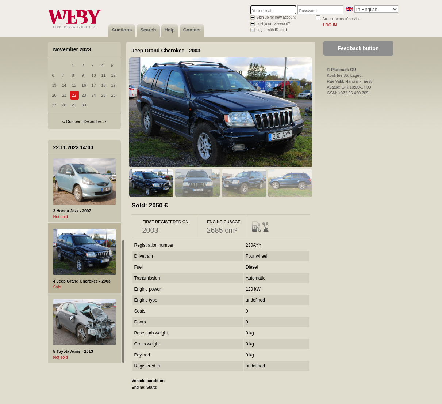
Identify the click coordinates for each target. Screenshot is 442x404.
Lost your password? (273, 24)
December (93, 121)
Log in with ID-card (272, 30)
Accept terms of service (342, 19)
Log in (330, 25)
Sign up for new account (276, 17)
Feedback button (358, 48)
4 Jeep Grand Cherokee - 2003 (82, 281)
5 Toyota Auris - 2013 (73, 351)
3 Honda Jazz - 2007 (72, 211)
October (73, 121)
